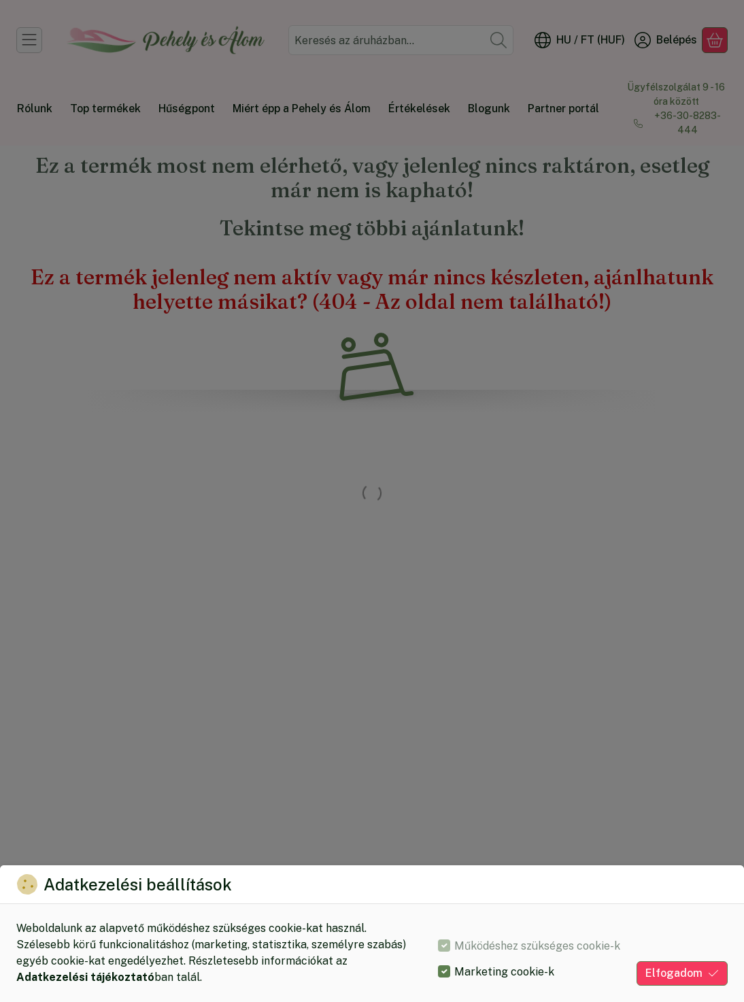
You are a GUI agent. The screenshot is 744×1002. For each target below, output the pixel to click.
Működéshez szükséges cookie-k (537, 945)
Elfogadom (682, 973)
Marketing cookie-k (504, 971)
